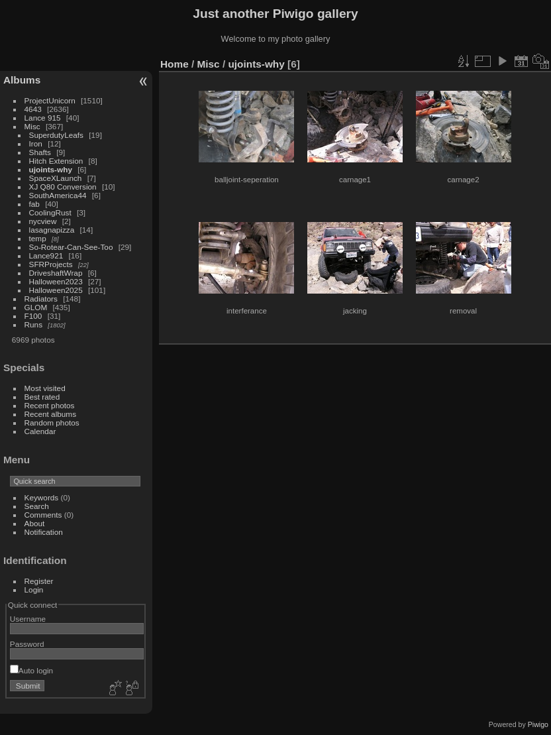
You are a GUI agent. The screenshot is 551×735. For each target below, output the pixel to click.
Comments (43, 514)
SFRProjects (51, 264)
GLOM (36, 307)
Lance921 (46, 255)
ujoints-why (50, 169)
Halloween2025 (56, 290)
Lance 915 (43, 117)
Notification (44, 532)
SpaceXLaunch (55, 178)
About (35, 523)
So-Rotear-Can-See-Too (71, 247)
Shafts (41, 152)
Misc (32, 126)
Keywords (42, 497)
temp (37, 238)
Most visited (45, 388)
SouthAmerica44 (58, 195)
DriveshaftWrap (56, 272)
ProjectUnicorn (50, 100)
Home (174, 64)
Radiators (41, 298)
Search (37, 506)
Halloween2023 (56, 281)
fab (34, 203)
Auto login (31, 670)
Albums (21, 79)
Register (39, 581)
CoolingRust (50, 212)
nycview (43, 221)
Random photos (52, 422)
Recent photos (50, 405)
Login (34, 589)
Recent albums (50, 414)
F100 (33, 315)
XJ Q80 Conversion (63, 186)
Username (28, 618)
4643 (33, 109)
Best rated (42, 396)
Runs (33, 324)
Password (27, 644)
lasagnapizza (52, 229)
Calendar (40, 431)
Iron (35, 143)
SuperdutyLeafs (56, 135)
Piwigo (538, 724)
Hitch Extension (56, 160)
